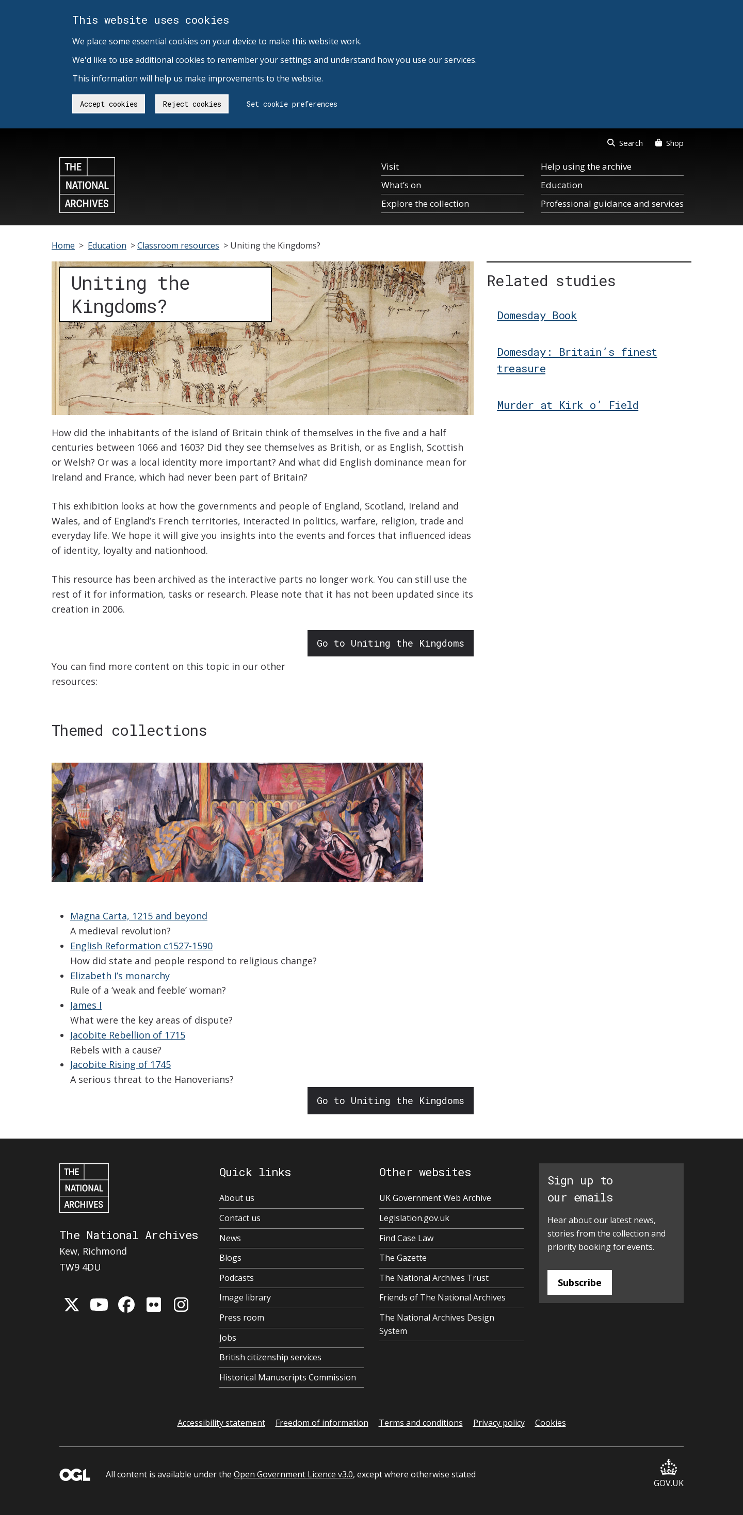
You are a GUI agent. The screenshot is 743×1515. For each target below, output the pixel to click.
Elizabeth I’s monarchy (120, 975)
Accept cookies (109, 104)
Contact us (240, 1218)
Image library (245, 1297)
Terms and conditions (421, 1422)
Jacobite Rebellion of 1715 (127, 1035)
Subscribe (580, 1282)
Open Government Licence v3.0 (293, 1474)
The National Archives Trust (434, 1277)
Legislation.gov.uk (414, 1218)
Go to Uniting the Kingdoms (390, 643)
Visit (390, 166)
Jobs (227, 1337)
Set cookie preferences (292, 104)
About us (236, 1198)
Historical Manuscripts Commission (287, 1377)
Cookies (550, 1422)
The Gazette (403, 1257)
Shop (669, 143)
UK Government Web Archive (435, 1198)
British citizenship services (270, 1357)
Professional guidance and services (612, 203)
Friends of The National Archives (442, 1297)
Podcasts (236, 1277)
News (230, 1238)
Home (63, 245)
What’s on (401, 185)
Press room (241, 1317)
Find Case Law (406, 1238)
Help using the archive (586, 166)
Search (625, 143)
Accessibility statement (221, 1422)
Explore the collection (425, 203)
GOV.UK (669, 1474)
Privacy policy (499, 1422)
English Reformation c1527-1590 (141, 946)
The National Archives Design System (436, 1324)
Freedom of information (322, 1422)
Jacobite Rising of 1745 (120, 1064)
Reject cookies (192, 104)
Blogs (230, 1257)
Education (562, 185)
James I (86, 1005)
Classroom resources (178, 245)
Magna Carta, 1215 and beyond (138, 916)
